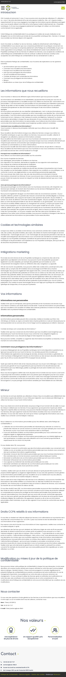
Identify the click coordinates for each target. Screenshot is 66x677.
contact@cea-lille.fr (59, 2)
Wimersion (56, 674)
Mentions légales (24, 674)
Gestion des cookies (37, 674)
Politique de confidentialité (9, 674)
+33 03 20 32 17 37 (6, 1)
